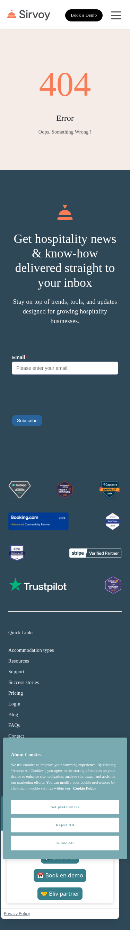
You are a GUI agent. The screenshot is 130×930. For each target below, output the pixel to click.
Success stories (23, 682)
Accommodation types (31, 650)
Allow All (64, 843)
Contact (16, 736)
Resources (18, 661)
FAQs (14, 725)
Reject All (65, 825)
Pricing (15, 693)
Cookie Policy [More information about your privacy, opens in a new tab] (84, 788)
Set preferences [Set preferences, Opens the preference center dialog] (65, 807)
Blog (13, 714)
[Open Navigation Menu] (116, 15)
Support (16, 671)
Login (14, 703)
